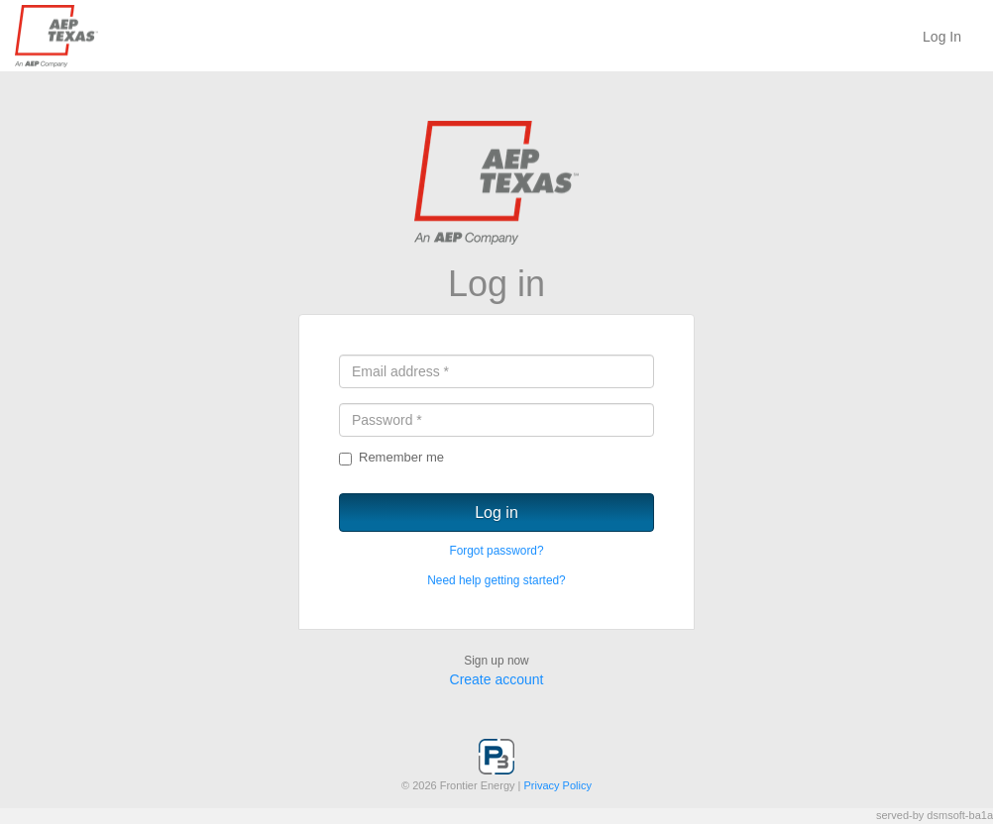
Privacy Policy (558, 785)
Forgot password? (496, 551)
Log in (496, 512)
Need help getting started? (496, 580)
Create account (497, 679)
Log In (942, 37)
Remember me (391, 457)
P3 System (104, 36)
